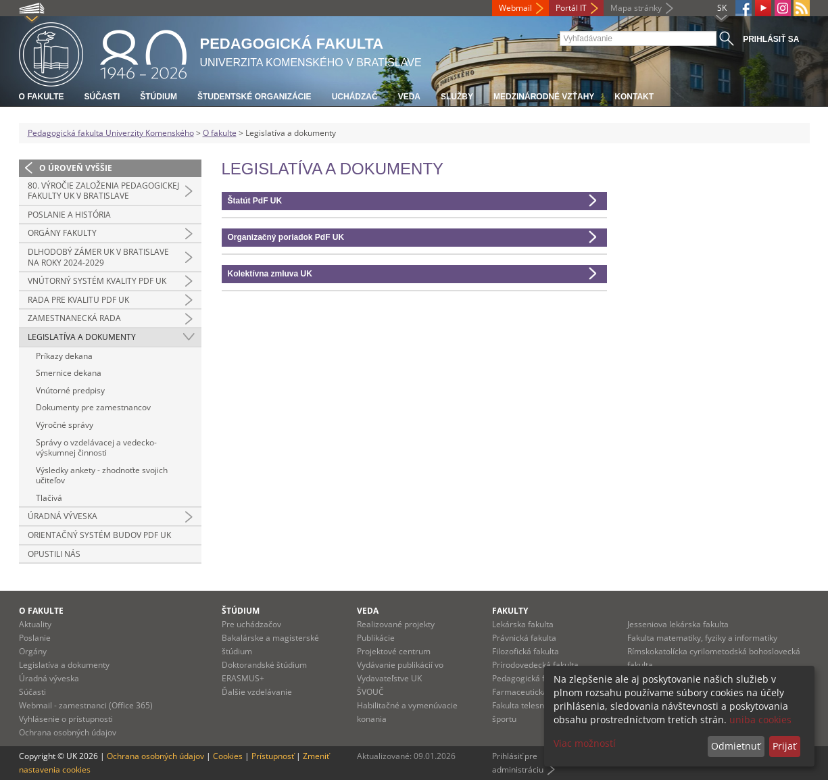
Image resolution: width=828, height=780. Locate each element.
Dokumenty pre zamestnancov (93, 407)
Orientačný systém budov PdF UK (99, 535)
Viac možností (585, 743)
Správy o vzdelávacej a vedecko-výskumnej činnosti (96, 448)
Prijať (784, 745)
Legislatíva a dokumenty (82, 337)
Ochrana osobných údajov (67, 732)
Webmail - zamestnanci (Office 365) (86, 705)
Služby (457, 96)
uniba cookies (760, 719)
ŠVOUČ (370, 692)
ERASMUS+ (243, 678)
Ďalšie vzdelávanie (257, 692)
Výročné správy (64, 425)
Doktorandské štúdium (264, 665)
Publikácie (376, 637)
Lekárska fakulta (523, 624)
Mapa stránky (636, 8)
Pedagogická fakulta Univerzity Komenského (111, 133)
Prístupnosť (272, 756)
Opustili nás (54, 554)
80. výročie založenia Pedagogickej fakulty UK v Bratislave (103, 191)
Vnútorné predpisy (70, 390)
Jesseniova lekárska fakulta (678, 624)
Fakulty (510, 610)
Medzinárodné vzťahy (543, 96)
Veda (409, 96)
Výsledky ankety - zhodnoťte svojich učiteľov (102, 475)
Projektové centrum (394, 651)
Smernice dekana (68, 373)
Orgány (33, 651)
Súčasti (102, 96)
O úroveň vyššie (75, 168)
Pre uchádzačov (251, 624)
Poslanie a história (69, 214)
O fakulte (41, 96)
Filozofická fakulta (525, 651)
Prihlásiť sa (771, 39)
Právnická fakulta (524, 637)
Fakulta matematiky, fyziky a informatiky (702, 637)
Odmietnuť (735, 745)
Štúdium (158, 96)
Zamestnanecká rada (74, 318)
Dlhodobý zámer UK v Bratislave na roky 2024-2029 (98, 257)
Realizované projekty (396, 624)
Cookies (228, 756)
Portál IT (571, 8)
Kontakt (634, 96)
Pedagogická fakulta (530, 678)
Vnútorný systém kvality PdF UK (97, 281)
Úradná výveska (62, 516)
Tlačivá (49, 498)
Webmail (515, 8)
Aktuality (35, 624)
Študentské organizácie (254, 96)
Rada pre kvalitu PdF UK (78, 300)
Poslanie (35, 637)
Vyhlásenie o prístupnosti (66, 719)
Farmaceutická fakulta (533, 692)
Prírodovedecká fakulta (535, 665)
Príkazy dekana (64, 356)
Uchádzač (355, 96)
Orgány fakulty (62, 233)
